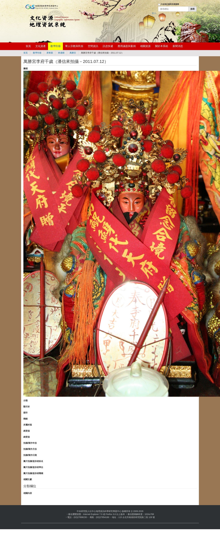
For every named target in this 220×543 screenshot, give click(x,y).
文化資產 (40, 46)
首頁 (28, 46)
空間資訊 (93, 46)
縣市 (25, 412)
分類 (25, 400)
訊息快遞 (108, 46)
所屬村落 (27, 425)
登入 (154, 13)
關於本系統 (161, 46)
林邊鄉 (61, 53)
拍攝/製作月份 (30, 449)
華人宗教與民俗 (74, 46)
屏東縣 (49, 53)
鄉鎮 (25, 418)
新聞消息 (178, 46)
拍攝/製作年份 (30, 443)
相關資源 (145, 46)
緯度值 (26, 437)
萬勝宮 (73, 53)
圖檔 (25, 68)
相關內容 (27, 493)
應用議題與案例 (127, 46)
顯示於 (26, 406)
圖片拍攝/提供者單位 (33, 467)
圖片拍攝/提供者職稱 (33, 473)
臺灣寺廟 (55, 46)
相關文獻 (27, 479)
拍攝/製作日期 (30, 455)
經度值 (26, 431)
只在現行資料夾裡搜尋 (170, 4)
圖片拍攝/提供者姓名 (33, 461)
